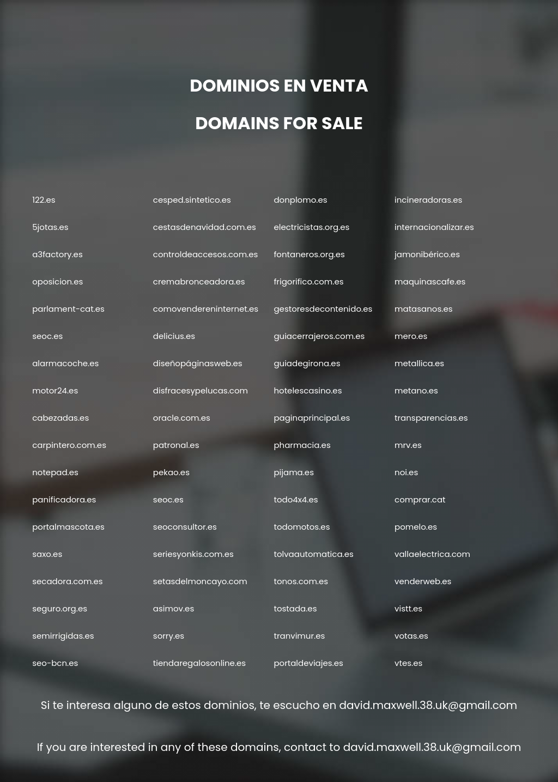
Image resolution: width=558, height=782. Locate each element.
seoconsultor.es (185, 526)
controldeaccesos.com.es (205, 254)
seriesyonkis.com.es (193, 554)
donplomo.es (300, 199)
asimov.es (173, 608)
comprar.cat (420, 499)
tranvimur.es (299, 635)
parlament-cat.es (68, 308)
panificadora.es (64, 499)
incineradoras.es (428, 199)
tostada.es (295, 608)
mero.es (411, 336)
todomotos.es (302, 526)
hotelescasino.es (308, 390)
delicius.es (174, 336)
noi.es (406, 472)
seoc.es (47, 336)
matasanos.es (423, 308)
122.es (43, 199)
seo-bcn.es (55, 663)
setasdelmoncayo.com (200, 581)
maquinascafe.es (430, 281)
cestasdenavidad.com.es (204, 227)
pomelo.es (416, 526)
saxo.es (47, 554)
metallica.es (419, 363)
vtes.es (408, 663)
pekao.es (171, 472)
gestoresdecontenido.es (323, 308)
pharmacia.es (302, 445)
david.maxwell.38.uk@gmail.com (428, 705)
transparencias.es (431, 417)
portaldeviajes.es (308, 663)
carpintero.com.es (69, 445)
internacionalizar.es (434, 227)
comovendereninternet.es (205, 308)
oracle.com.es (181, 417)
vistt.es (408, 608)
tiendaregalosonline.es (199, 663)
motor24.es (55, 390)
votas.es (411, 635)
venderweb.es (423, 581)
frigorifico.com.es (308, 281)
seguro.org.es (59, 608)
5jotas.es (50, 227)
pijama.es (294, 472)
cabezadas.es (60, 417)
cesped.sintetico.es (192, 199)
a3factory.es (57, 254)
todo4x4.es (296, 499)
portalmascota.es (68, 526)
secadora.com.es (67, 581)
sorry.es (168, 635)
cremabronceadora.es (199, 281)
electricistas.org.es (311, 227)
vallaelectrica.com (432, 554)
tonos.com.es (301, 581)
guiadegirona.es (307, 363)
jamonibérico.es (427, 254)
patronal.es (176, 445)
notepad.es (55, 472)
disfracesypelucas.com (200, 390)
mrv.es (408, 445)
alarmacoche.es (65, 363)
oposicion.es (57, 281)
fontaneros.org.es (309, 254)
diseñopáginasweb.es (197, 363)
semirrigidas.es (63, 635)
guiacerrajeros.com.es (319, 336)
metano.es (416, 390)
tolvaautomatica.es (313, 554)
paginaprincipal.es (312, 417)
